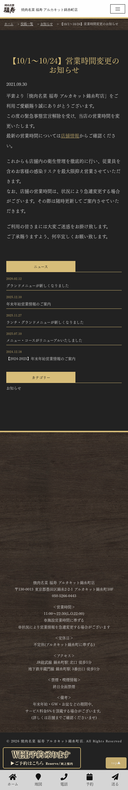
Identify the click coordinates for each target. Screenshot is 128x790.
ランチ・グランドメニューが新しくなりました (45, 322)
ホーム (12, 780)
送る (115, 780)
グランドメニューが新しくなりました (37, 285)
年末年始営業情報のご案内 (28, 303)
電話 (64, 780)
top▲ (116, 762)
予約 (89, 780)
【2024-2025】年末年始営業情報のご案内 (40, 358)
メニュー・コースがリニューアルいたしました (44, 340)
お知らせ (13, 388)
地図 (38, 780)
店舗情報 (70, 135)
